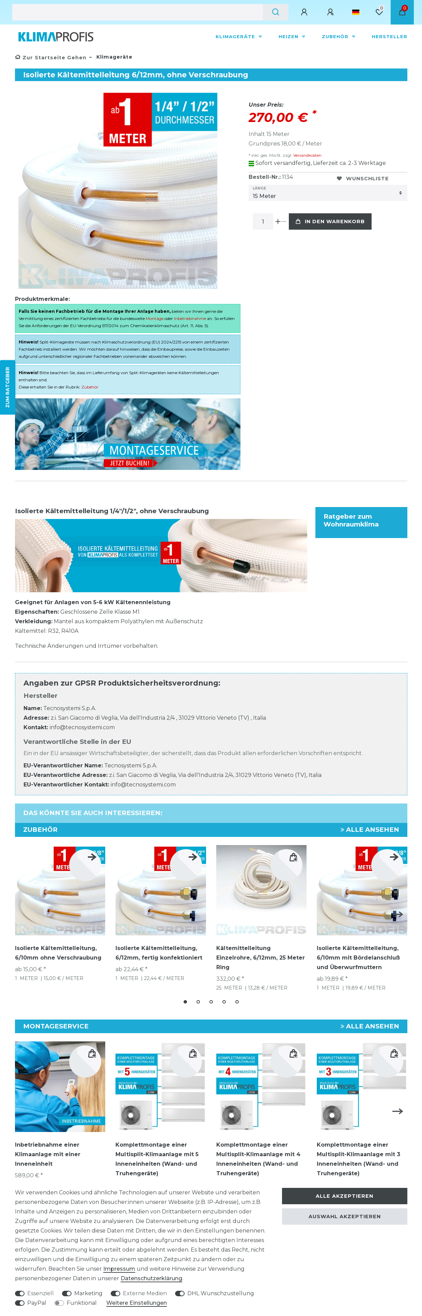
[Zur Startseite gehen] (51, 58)
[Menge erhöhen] (278, 221)
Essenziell (40, 1293)
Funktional (82, 1303)
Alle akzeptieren (344, 1196)
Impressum (119, 1269)
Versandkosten (307, 155)
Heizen (289, 36)
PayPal (36, 1303)
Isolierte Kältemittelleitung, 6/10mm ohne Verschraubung (58, 953)
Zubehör (336, 36)
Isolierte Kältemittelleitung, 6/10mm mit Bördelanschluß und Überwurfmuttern (358, 957)
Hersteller (389, 36)
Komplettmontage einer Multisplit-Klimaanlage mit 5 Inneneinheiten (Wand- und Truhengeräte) (157, 1159)
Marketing (88, 1293)
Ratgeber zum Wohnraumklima (351, 520)
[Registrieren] (331, 12)
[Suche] (275, 12)
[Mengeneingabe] (263, 221)
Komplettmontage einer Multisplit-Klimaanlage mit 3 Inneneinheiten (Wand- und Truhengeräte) (358, 1159)
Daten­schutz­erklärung (151, 1278)
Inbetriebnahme (190, 318)
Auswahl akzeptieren (345, 1216)
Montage (154, 318)
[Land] (356, 12)
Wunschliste (363, 178)
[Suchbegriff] (137, 12)
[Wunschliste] (379, 12)
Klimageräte (236, 36)
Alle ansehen (370, 829)
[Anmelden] (305, 12)
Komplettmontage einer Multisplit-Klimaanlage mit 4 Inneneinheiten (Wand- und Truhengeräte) (258, 1159)
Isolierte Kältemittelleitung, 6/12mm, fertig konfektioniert (158, 953)
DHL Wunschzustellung (220, 1293)
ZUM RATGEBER (7, 387)
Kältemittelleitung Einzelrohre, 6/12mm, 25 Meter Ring (260, 957)
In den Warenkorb (330, 221)
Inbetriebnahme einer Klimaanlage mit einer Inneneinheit (47, 1154)
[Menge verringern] (284, 221)
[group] (60, 1086)
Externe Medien (145, 1293)
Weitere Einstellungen (136, 1303)
